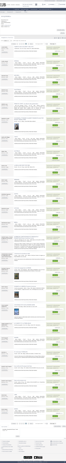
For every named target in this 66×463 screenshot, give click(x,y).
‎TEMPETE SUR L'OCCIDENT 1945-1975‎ (23, 46)
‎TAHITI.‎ (16, 136)
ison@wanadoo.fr (7, 25)
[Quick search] (29, 4)
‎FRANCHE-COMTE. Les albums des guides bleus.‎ (26, 104)
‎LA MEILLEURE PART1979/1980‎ (22, 165)
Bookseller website (21, 443)
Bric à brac (21, 449)
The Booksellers (33, 9)
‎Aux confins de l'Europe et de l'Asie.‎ (23, 366)
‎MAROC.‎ (16, 409)
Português (31, 460)
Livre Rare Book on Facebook (56, 443)
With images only (16, 40)
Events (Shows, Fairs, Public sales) (7, 447)
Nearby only (23, 40)
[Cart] (44, 4)
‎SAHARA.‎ (16, 337)
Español (42, 460)
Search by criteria (26, 6)
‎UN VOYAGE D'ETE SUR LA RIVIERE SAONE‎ (24, 305)
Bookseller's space (61, 0)
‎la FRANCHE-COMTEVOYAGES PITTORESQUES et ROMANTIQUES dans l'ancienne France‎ (26, 237)
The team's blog (37, 443)
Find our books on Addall (6, 451)
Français (26, 460)
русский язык (37, 460)
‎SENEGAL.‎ (16, 61)
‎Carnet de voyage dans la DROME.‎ (22, 268)
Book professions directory (45, 9)
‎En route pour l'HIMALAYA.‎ (21, 352)
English (23, 460)
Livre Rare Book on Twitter (56, 441)
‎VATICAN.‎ (16, 208)
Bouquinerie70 (10, 12)
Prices (20, 447)
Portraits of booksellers (6, 444)
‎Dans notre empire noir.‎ (20, 380)
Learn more (45, 461)
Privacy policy (37, 448)
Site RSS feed (53, 444)
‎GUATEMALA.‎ (17, 89)
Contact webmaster (38, 444)
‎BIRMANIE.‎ (17, 179)
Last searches (4, 426)
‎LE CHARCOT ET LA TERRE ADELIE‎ (22, 323)
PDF (55, 38)
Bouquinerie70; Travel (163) (7, 37)
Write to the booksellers (50, 0)
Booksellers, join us (21, 441)
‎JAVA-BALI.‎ (16, 75)
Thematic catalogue (5, 441)
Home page (17, 9)
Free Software (21, 451)
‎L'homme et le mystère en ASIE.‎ (22, 253)
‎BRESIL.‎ (16, 222)
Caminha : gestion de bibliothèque (23, 446)
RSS (59, 38)
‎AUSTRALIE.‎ (17, 151)
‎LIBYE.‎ (15, 394)
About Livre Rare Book (39, 441)
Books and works (25, 9)
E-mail (64, 38)
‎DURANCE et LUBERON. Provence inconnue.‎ (25, 286)
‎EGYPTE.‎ (16, 194)
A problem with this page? (39, 446)
